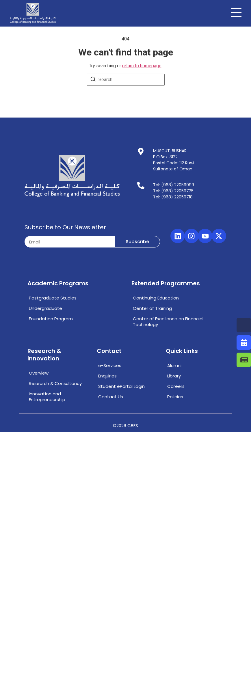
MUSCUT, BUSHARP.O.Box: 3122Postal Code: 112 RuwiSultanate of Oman (173, 160)
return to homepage (141, 65)
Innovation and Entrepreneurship (47, 397)
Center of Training (152, 308)
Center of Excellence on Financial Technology (168, 321)
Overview (39, 373)
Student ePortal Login (121, 386)
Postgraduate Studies (53, 298)
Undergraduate (45, 308)
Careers (176, 386)
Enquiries (107, 376)
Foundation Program (51, 319)
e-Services (109, 365)
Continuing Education (156, 298)
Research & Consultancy (55, 383)
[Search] (93, 80)
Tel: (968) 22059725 (173, 191)
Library (174, 376)
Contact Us (110, 397)
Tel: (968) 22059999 (173, 185)
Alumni (174, 365)
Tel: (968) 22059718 (173, 197)
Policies (175, 397)
